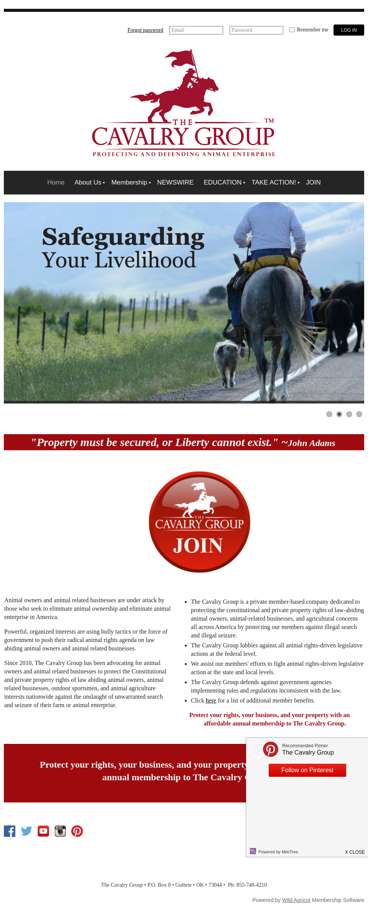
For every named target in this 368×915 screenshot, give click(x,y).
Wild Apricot (296, 900)
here (211, 700)
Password (242, 30)
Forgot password (145, 30)
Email (177, 30)
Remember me (312, 30)
